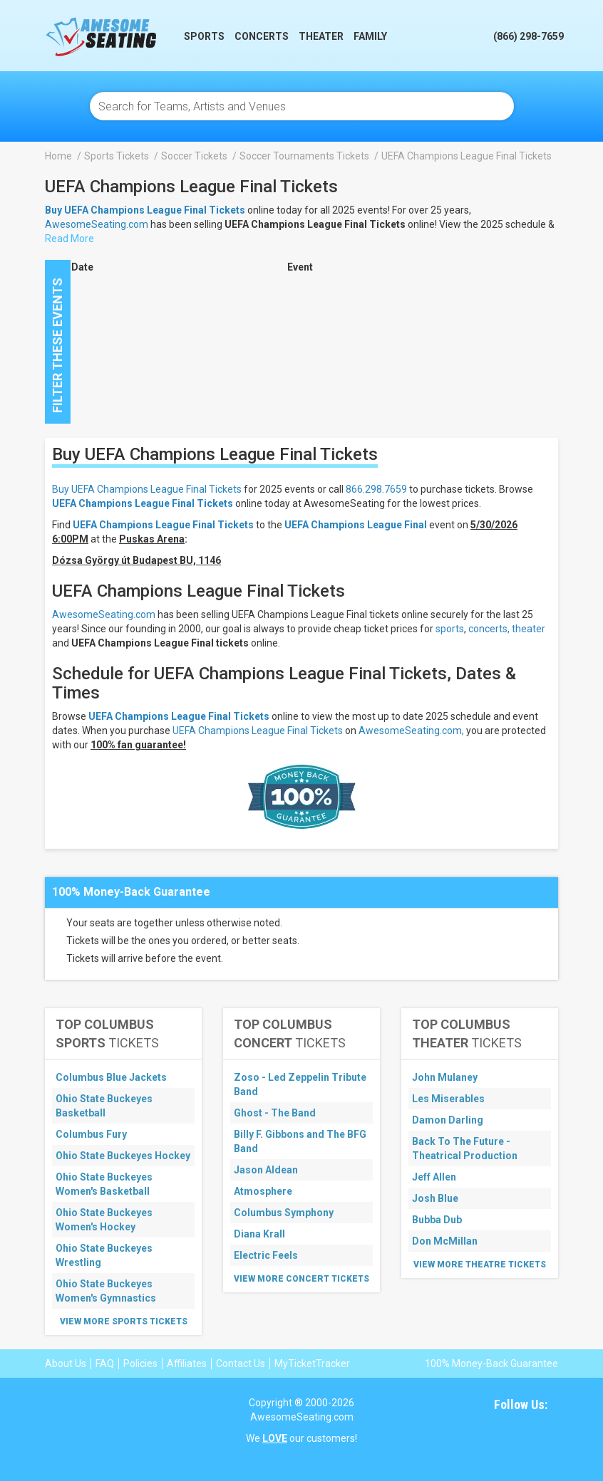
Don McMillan (445, 1241)
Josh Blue (435, 1198)
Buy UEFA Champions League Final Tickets (147, 489)
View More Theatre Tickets (479, 1265)
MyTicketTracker (312, 1363)
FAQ (105, 1363)
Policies (140, 1363)
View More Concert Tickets (301, 1279)
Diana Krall (259, 1234)
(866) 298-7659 (528, 36)
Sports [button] (204, 36)
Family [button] (370, 36)
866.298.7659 (376, 489)
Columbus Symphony (284, 1212)
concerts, (489, 628)
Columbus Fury (91, 1134)
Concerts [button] (261, 36)
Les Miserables (448, 1098)
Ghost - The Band (275, 1113)
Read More (69, 238)
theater (528, 628)
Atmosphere (263, 1191)
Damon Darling (447, 1120)
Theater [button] (321, 36)
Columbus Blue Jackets (111, 1077)
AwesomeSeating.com (96, 224)
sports (450, 628)
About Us (65, 1363)
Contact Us (240, 1363)
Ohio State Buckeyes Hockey (123, 1155)
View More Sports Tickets (123, 1321)
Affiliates (187, 1363)
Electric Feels (266, 1255)
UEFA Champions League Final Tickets (142, 503)
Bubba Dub (437, 1219)
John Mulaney (445, 1077)
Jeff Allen (434, 1177)
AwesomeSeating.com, (411, 730)
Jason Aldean (266, 1170)
